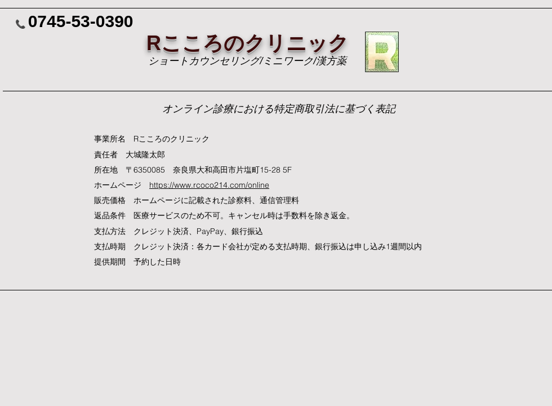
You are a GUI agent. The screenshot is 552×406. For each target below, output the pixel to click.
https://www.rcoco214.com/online (209, 185)
